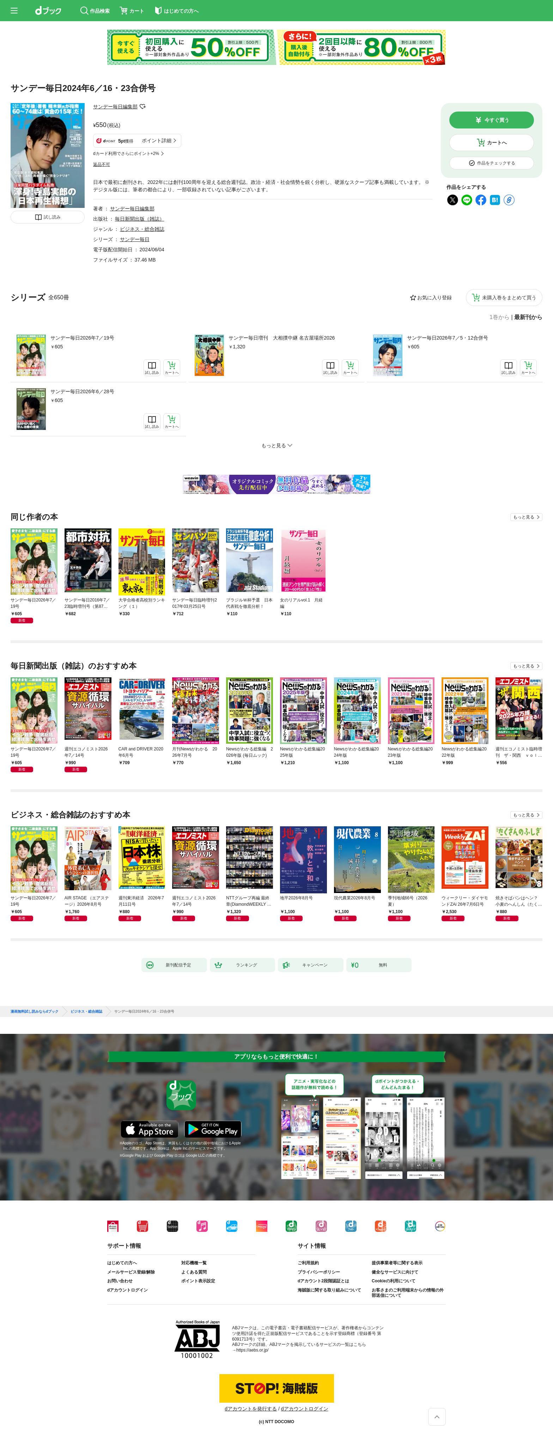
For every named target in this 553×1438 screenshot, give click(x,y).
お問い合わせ (120, 1280)
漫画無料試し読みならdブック (35, 1011)
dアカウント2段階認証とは (323, 1280)
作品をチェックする (496, 163)
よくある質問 (194, 1272)
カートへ (497, 142)
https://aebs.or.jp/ (252, 1350)
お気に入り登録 (434, 297)
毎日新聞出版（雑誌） (139, 219)
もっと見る (523, 517)
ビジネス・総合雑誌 (142, 229)
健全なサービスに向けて (395, 1272)
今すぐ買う (497, 120)
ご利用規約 (308, 1262)
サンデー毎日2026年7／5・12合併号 (447, 338)
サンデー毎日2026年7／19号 (82, 338)
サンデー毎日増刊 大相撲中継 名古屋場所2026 (282, 338)
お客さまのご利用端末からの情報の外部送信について (408, 1293)
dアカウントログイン (127, 1290)
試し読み (52, 217)
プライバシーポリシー (319, 1272)
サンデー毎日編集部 (115, 106)
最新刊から (528, 317)
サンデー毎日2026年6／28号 (82, 391)
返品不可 (101, 164)
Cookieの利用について (393, 1280)
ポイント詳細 (156, 140)
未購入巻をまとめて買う (509, 297)
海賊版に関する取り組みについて (329, 1290)
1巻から (500, 317)
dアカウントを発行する (251, 1409)
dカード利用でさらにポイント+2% (126, 153)
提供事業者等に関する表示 (397, 1262)
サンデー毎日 (135, 239)
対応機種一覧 (194, 1262)
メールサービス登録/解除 (131, 1272)
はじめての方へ (122, 1262)
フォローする (142, 106)
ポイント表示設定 (198, 1280)
